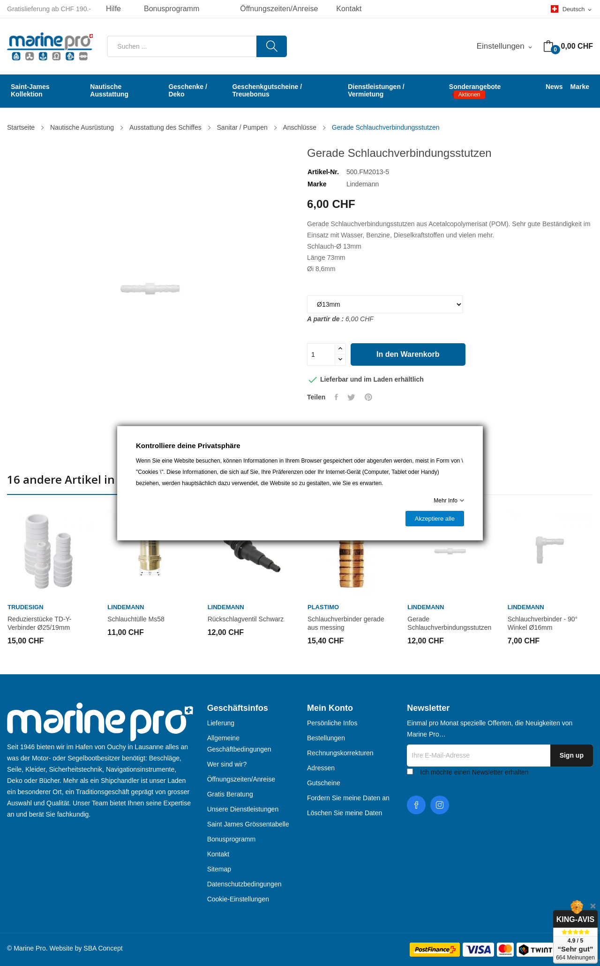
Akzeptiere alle (435, 518)
